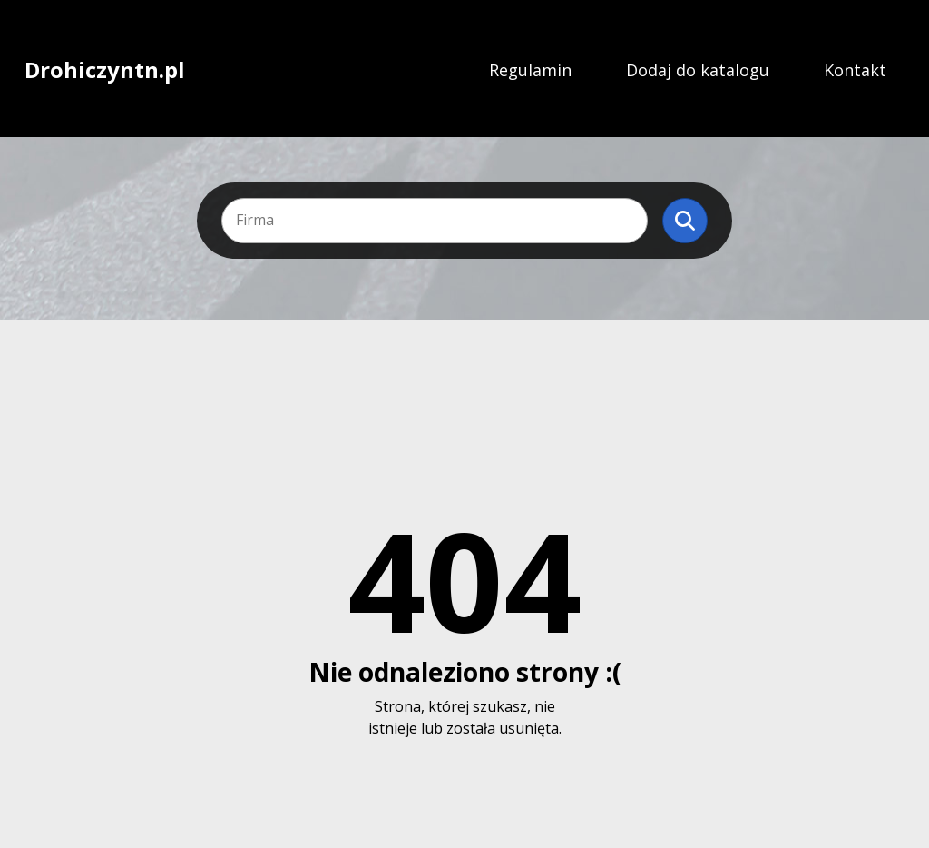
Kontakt (855, 70)
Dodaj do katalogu (697, 70)
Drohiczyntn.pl (104, 70)
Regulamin (530, 70)
